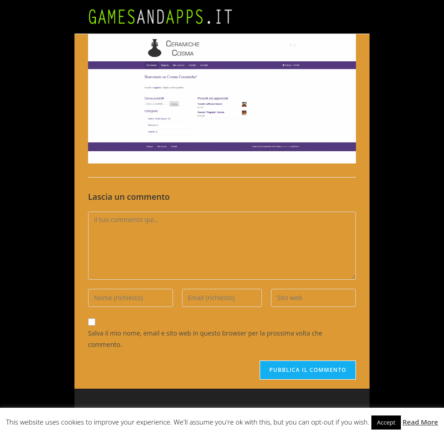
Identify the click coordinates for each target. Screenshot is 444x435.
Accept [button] (386, 422)
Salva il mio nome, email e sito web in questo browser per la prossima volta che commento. (205, 339)
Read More (420, 421)
